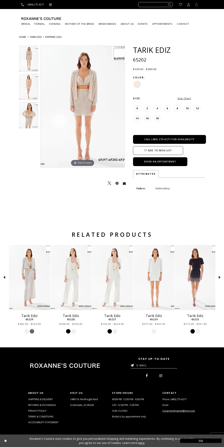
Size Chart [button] (184, 98)
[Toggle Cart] (196, 4)
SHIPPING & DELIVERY (40, 399)
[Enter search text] (155, 4)
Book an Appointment (160, 161)
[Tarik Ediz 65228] (70, 277)
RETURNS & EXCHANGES (42, 405)
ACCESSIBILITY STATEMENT (43, 422)
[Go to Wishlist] (180, 4)
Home (22, 36)
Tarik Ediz (36, 36)
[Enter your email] (154, 365)
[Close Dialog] (23, 440)
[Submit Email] (133, 364)
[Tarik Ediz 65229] (29, 277)
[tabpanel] (28, 60)
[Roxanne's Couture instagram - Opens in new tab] (50, 4)
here (141, 443)
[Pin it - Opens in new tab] (117, 183)
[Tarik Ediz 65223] (195, 277)
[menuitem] (143, 24)
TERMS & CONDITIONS (41, 416)
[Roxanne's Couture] (41, 18)
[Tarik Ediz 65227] (112, 277)
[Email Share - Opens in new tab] (124, 183)
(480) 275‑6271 (178, 399)
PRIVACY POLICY (37, 410)
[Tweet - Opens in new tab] (109, 183)
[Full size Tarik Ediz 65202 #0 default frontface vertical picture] (82, 106)
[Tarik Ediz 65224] (153, 277)
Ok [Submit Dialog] (201, 441)
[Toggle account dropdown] (188, 4)
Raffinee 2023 (53, 36)
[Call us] (32, 4)
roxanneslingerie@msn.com (178, 410)
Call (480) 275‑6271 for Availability (169, 139)
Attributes (145, 173)
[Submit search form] (169, 4)
